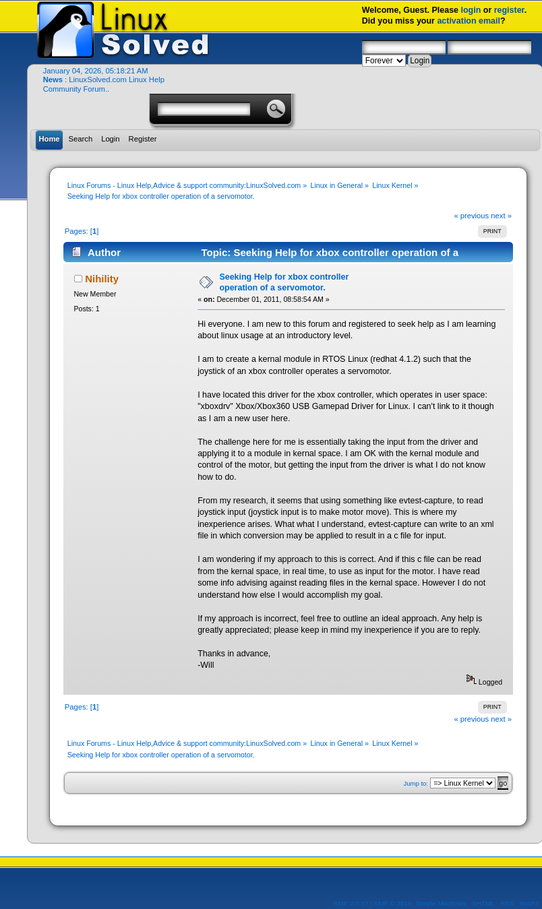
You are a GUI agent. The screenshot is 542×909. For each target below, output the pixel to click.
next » (501, 216)
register (509, 10)
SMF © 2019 (393, 903)
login (471, 10)
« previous (471, 216)
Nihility (102, 278)
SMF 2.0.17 (351, 903)
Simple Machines (440, 903)
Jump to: (415, 783)
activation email (468, 21)
